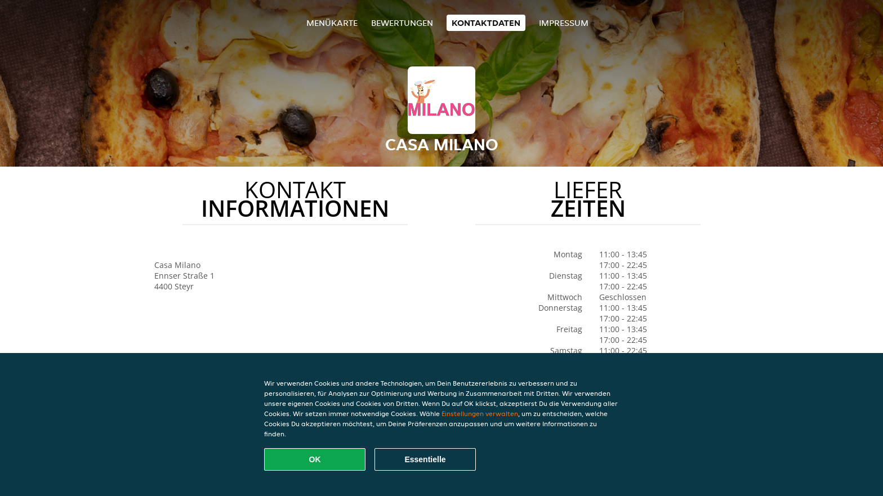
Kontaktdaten (486, 23)
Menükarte (332, 23)
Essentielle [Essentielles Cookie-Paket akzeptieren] (424, 459)
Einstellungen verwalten (480, 413)
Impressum (563, 23)
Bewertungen (402, 23)
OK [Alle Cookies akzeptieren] (315, 459)
